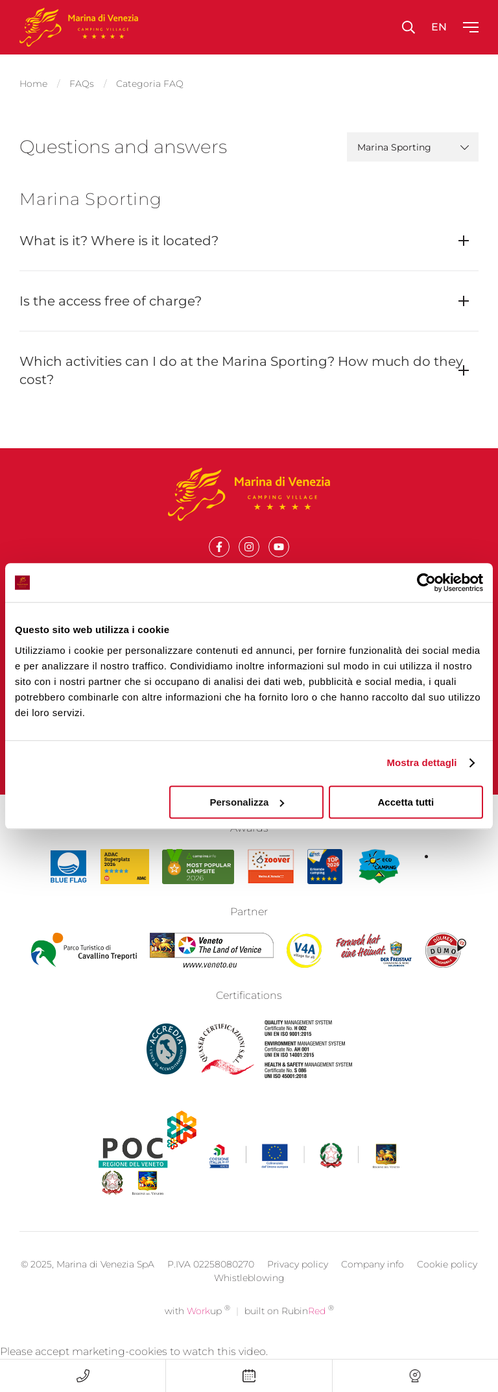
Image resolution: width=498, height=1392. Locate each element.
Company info (372, 1282)
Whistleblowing (249, 1295)
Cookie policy (447, 1282)
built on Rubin (289, 1328)
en (439, 27)
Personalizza (246, 802)
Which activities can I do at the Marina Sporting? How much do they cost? (241, 366)
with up (197, 1328)
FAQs (81, 82)
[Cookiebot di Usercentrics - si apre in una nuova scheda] (426, 582)
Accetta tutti (406, 802)
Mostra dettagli (421, 762)
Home (33, 82)
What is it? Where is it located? (119, 237)
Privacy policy (297, 1282)
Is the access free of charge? (110, 297)
